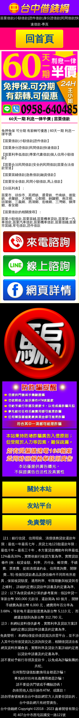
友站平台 (39, 505)
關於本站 (39, 489)
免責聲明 (39, 522)
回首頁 (39, 38)
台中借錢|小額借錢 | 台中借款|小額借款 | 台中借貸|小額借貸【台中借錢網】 (39, 7)
